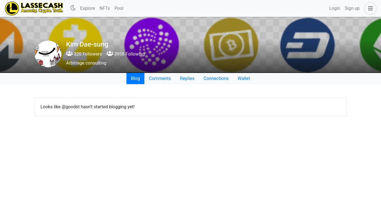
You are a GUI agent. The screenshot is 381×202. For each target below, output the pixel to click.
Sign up (352, 8)
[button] (369, 8)
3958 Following (125, 54)
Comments (160, 78)
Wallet (244, 78)
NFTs (104, 8)
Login (334, 8)
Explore (87, 8)
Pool (118, 8)
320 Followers (84, 54)
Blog (135, 78)
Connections (215, 78)
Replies (187, 78)
